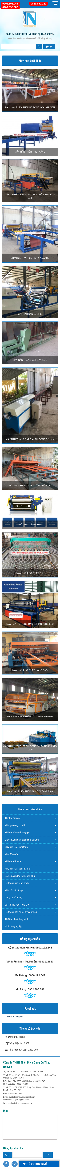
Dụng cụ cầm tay (13, 897)
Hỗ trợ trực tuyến (37, 1163)
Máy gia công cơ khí (15, 825)
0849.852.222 (38, 3)
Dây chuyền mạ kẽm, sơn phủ (20, 876)
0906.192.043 (10, 3)
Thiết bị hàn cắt (12, 818)
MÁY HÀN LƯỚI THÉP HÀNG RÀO (30, 670)
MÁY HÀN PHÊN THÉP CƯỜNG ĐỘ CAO (30, 485)
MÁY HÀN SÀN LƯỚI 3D (30, 314)
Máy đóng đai (11, 854)
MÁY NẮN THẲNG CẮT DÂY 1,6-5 (30, 360)
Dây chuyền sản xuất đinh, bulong (22, 839)
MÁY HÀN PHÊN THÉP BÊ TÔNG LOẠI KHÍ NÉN (30, 107)
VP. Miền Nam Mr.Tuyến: (22, 961)
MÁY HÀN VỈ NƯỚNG (30, 524)
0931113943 (46, 961)
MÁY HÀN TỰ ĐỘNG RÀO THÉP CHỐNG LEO (30, 624)
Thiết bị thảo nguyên (14, 1016)
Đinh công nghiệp (13, 926)
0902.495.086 (10, 7)
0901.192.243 (44, 947)
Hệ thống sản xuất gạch (17, 883)
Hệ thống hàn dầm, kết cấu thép (21, 912)
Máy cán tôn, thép (14, 890)
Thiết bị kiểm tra (13, 861)
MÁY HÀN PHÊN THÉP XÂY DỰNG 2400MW (30, 716)
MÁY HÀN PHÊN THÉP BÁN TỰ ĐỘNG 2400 (30, 791)
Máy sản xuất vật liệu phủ (18, 868)
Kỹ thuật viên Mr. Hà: (21, 947)
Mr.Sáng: (21, 989)
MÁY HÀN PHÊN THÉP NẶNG (30, 151)
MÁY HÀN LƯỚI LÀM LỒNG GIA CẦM (30, 258)
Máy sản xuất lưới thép (16, 847)
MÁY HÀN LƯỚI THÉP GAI (30, 573)
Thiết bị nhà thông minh (16, 919)
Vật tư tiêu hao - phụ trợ (17, 904)
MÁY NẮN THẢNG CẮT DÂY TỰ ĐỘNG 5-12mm (30, 439)
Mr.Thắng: (21, 975)
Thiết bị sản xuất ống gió (17, 832)
